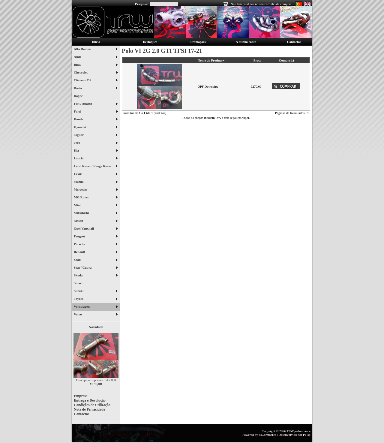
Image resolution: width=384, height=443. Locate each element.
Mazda (96, 182)
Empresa (81, 396)
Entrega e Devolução (90, 400)
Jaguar (96, 135)
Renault (96, 252)
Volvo (96, 314)
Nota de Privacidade (89, 409)
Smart (81, 283)
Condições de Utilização (92, 405)
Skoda (96, 275)
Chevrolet (96, 73)
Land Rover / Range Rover (96, 166)
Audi (96, 57)
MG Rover (96, 197)
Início (96, 42)
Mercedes (96, 190)
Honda (96, 119)
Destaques (150, 42)
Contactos (294, 42)
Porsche (96, 244)
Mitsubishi (96, 213)
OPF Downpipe (208, 86)
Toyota (96, 299)
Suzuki (96, 291)
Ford (96, 112)
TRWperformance (298, 431)
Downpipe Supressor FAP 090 (96, 380)
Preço (258, 60)
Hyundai (96, 127)
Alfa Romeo (96, 49)
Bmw (96, 65)
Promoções (198, 42)
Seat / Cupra (96, 268)
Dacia (96, 88)
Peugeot (96, 236)
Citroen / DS (96, 80)
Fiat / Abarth (96, 104)
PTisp (306, 434)
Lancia (96, 158)
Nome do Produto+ (211, 60)
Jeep (96, 143)
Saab (96, 260)
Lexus (96, 174)
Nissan (96, 221)
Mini (96, 205)
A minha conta (246, 42)
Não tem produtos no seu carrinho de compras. (261, 4)
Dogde (81, 96)
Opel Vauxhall (96, 229)
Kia (96, 151)
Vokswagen (96, 307)
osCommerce (267, 434)
